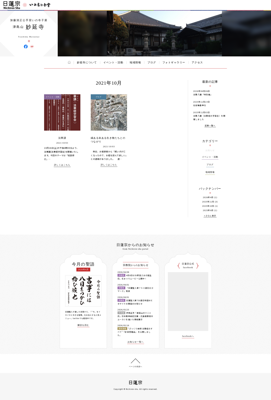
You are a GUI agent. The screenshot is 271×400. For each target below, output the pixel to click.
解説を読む (83, 325)
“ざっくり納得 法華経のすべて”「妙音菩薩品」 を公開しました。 (135, 331)
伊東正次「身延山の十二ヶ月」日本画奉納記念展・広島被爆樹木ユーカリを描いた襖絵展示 (135, 316)
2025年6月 (208, 210)
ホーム (69, 62)
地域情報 (135, 62)
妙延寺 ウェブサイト (32, 46)
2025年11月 (208, 202)
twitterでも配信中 (81, 318)
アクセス (197, 62)
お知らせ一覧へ (136, 342)
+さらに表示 (210, 216)
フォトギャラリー (173, 62)
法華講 (62, 138)
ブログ (151, 62)
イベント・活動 (113, 62)
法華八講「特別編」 (203, 94)
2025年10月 (208, 206)
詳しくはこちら (62, 165)
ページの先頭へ (135, 366)
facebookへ (188, 336)
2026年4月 (208, 197)
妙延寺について (87, 62)
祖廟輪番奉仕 (199, 105)
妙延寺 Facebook (26, 46)
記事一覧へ (210, 126)
